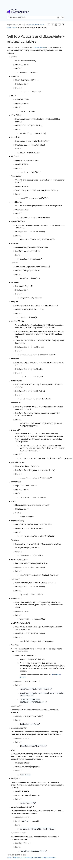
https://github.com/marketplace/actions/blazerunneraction (31, 857)
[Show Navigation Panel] (63, 11)
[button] (58, 17)
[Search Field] (35, 17)
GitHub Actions (40, 48)
